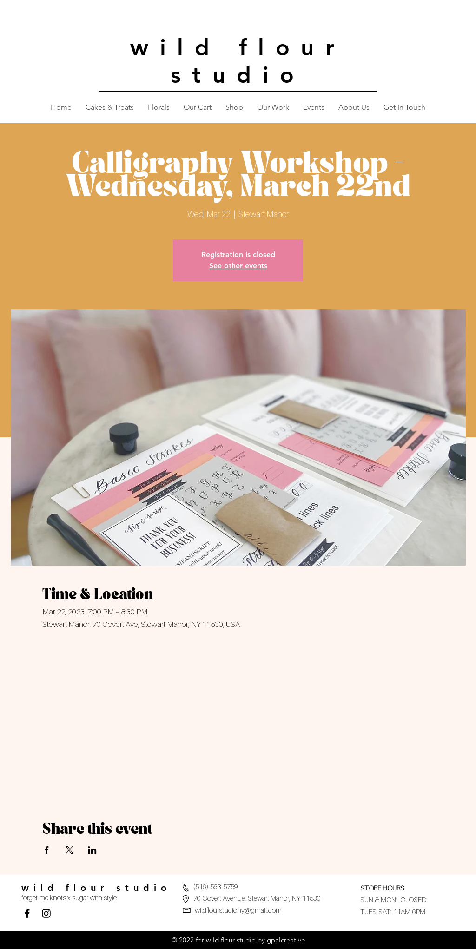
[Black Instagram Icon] (46, 913)
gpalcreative (286, 940)
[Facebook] (27, 913)
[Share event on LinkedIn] (92, 850)
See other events (238, 265)
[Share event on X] (69, 850)
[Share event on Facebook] (46, 850)
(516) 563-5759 (215, 886)
